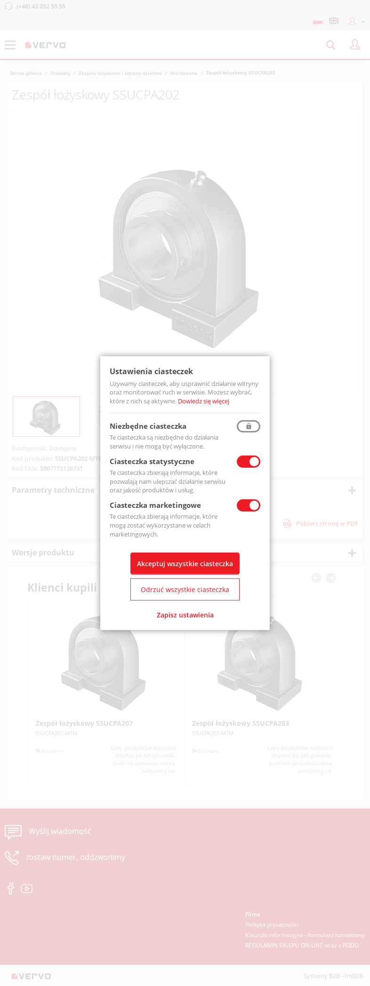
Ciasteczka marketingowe (155, 505)
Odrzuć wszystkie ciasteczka (185, 589)
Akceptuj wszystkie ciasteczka (185, 563)
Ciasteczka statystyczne (152, 461)
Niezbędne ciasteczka (148, 426)
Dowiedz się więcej (203, 401)
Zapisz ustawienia (185, 614)
